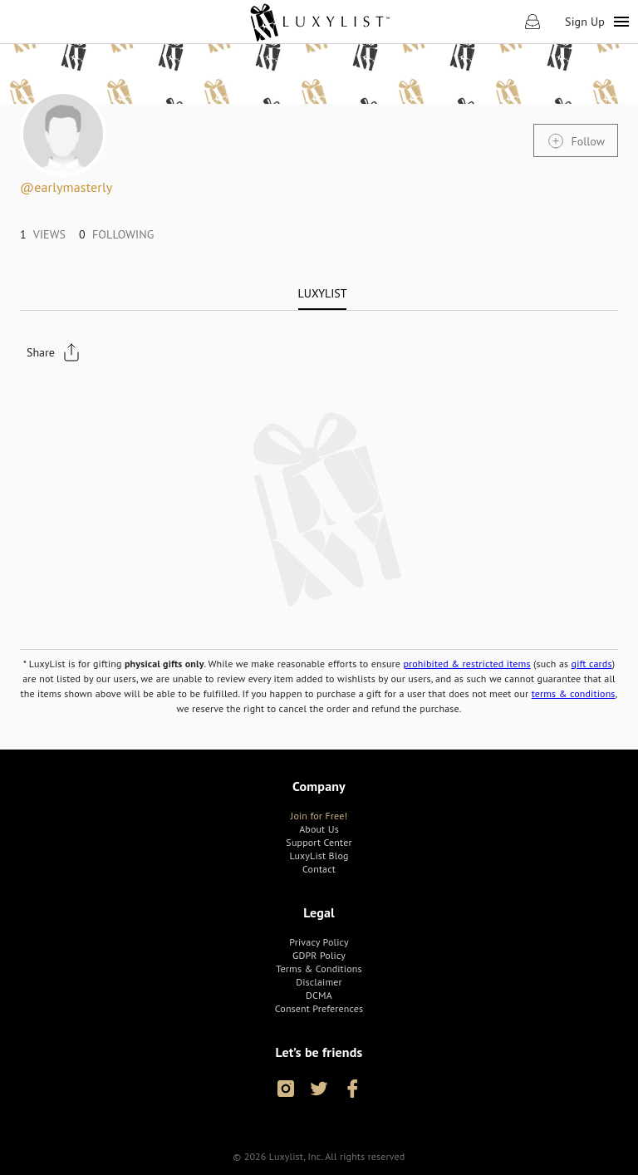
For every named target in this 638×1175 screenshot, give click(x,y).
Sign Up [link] (585, 21)
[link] (319, 22)
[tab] (322, 293)
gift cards (592, 663)
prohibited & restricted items (466, 663)
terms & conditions (574, 693)
